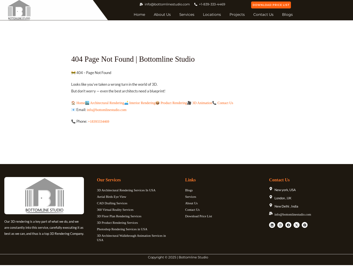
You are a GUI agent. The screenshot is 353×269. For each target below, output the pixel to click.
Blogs (287, 14)
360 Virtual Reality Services (115, 210)
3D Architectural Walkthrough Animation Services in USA (131, 238)
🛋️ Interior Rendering (143, 103)
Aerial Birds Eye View (111, 197)
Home (139, 14)
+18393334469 (99, 122)
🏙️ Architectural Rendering (106, 103)
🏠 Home (78, 103)
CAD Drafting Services (112, 203)
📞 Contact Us (230, 103)
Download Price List (198, 216)
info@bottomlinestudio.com (107, 110)
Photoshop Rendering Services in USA (122, 229)
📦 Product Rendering (176, 103)
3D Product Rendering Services (117, 223)
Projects (237, 14)
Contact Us (263, 14)
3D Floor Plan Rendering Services (119, 216)
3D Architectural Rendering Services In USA (126, 190)
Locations (212, 14)
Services (186, 14)
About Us (162, 14)
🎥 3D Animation (206, 103)
